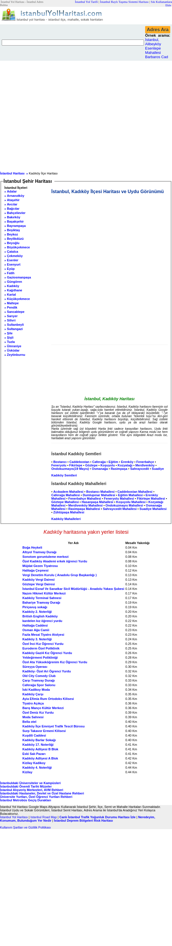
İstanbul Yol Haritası (14, 817)
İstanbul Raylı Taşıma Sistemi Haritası (124, 1)
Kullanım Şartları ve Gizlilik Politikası (25, 827)
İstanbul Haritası (12, 173)
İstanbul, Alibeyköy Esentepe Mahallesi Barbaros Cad (156, 48)
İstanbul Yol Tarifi (86, 1)
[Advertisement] (53, 114)
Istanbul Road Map (43, 817)
